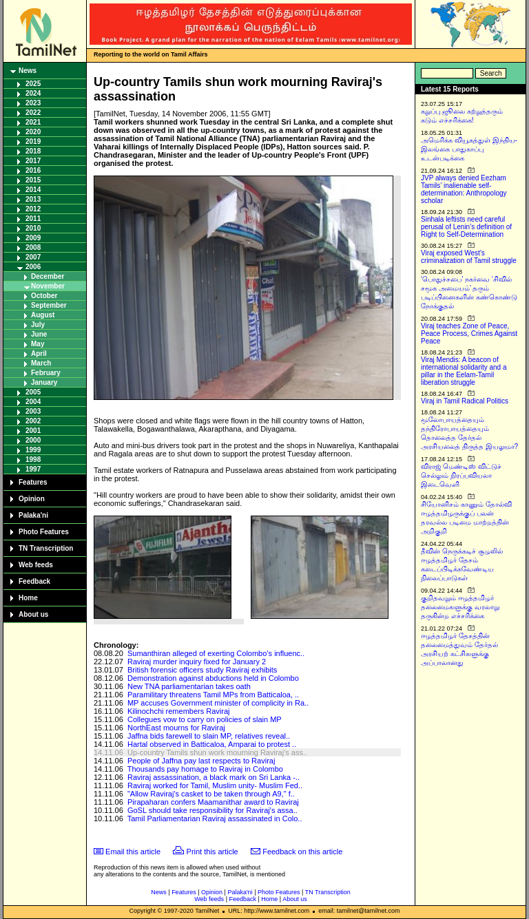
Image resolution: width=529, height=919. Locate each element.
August (42, 315)
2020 (33, 132)
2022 (33, 112)
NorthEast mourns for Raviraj (176, 727)
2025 (33, 83)
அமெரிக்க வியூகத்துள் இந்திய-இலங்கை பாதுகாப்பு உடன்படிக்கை (469, 149)
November (48, 286)
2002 (33, 421)
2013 (33, 199)
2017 (33, 161)
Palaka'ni (33, 515)
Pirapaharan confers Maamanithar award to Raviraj (213, 802)
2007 (33, 257)
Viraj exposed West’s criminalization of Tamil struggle (469, 256)
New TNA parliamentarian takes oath (189, 686)
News (28, 70)
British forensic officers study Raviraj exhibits (202, 670)
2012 (33, 209)
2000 (33, 440)
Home (28, 598)
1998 (33, 459)
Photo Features (44, 532)
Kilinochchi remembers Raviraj (178, 711)
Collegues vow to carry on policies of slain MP (204, 719)
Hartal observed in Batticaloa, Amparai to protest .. (211, 744)
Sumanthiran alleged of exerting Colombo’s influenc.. (215, 653)
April (39, 353)
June (39, 334)
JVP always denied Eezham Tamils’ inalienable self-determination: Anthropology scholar (464, 189)
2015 (33, 180)
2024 (33, 93)
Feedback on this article (302, 851)
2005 (33, 392)
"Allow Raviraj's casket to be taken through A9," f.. (211, 794)
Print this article (212, 851)
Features (33, 482)
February (46, 373)
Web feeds (36, 565)
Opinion (32, 499)
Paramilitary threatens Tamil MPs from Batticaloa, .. (213, 694)
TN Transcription (46, 548)
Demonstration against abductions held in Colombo (213, 678)
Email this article (132, 851)
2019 (33, 141)
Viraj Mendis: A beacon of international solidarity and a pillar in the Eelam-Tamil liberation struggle (464, 371)
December (47, 276)
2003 (33, 411)
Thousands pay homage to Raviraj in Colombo (205, 769)
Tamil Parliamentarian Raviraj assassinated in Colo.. (214, 818)
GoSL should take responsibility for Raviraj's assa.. (212, 810)
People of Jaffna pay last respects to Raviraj (201, 761)
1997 (33, 469)
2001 (33, 430)
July (38, 324)
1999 (33, 450)
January (44, 382)
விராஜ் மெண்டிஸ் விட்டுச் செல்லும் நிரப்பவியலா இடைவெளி (461, 475)
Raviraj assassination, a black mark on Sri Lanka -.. (213, 777)
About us (33, 614)
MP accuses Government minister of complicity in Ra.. (218, 703)
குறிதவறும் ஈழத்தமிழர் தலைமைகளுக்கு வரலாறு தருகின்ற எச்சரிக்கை (460, 607)
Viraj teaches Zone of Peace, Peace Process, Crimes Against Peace (469, 333)
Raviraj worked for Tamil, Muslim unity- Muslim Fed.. (214, 785)
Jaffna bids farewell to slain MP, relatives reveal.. (208, 736)
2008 (33, 247)
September (49, 305)
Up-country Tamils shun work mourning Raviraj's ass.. (217, 752)
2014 (33, 189)
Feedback (34, 581)
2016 (33, 170)
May (37, 344)
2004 (33, 401)
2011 (33, 218)
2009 (33, 238)
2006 (33, 267)
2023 (33, 103)
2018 (33, 151)
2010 (33, 228)
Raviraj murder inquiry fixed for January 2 (196, 661)
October (44, 295)
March (41, 363)
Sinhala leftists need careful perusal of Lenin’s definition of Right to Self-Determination (466, 226)
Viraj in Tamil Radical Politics (464, 401)
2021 (33, 122)
